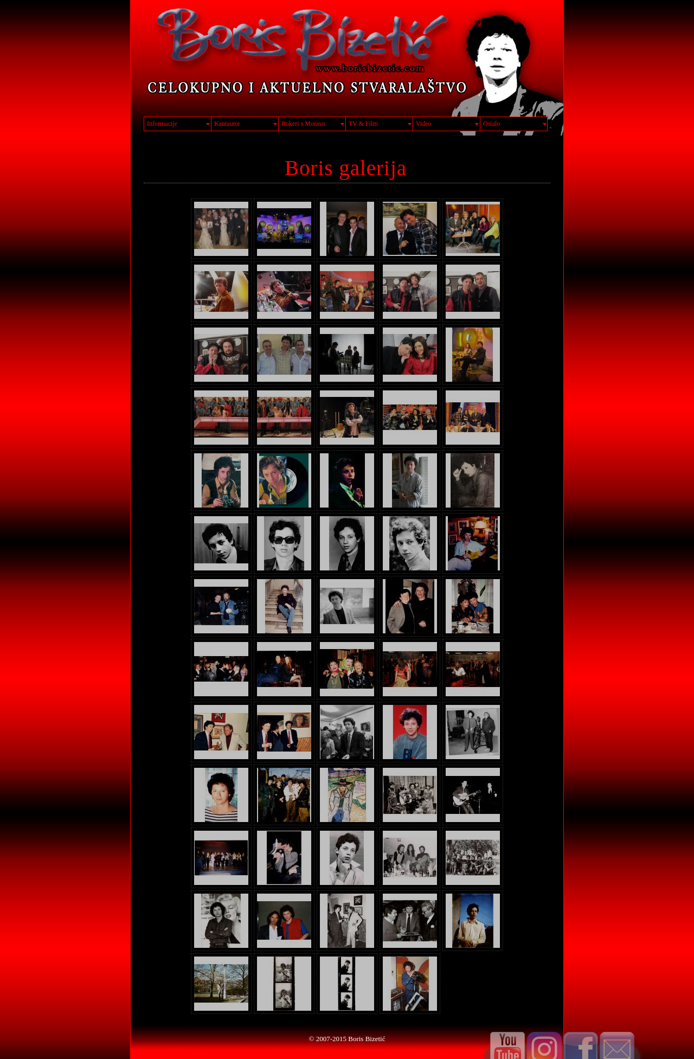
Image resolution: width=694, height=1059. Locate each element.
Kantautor (227, 123)
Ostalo (491, 123)
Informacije (162, 123)
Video (424, 123)
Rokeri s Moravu (303, 123)
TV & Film (363, 123)
